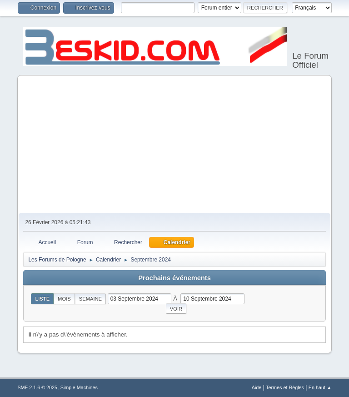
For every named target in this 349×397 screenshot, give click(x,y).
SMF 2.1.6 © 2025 (37, 387)
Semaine (90, 299)
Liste (42, 299)
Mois (64, 299)
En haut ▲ (320, 387)
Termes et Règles (285, 387)
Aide (257, 387)
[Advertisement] (174, 144)
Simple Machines (79, 387)
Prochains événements (174, 277)
